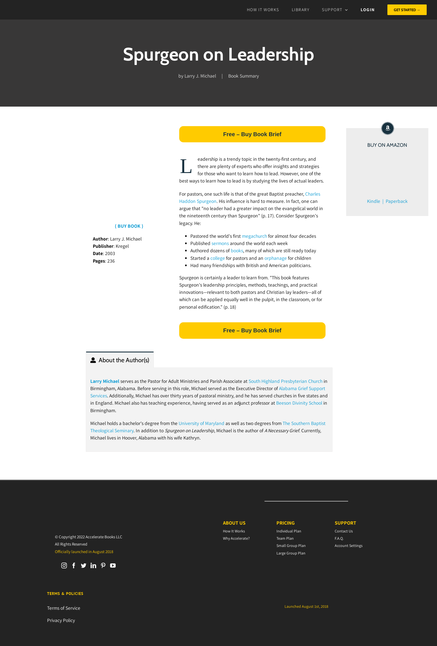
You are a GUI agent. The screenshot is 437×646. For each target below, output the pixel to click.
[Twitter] (83, 565)
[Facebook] (74, 565)
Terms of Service (63, 608)
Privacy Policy (61, 620)
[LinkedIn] (93, 565)
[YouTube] (113, 565)
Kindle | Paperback (387, 201)
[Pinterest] (103, 565)
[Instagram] (64, 565)
